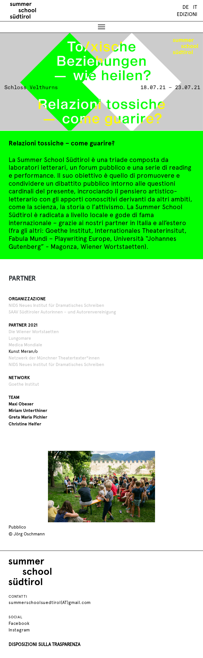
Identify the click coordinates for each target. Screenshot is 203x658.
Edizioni (187, 14)
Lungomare (20, 337)
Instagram (19, 629)
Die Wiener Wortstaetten (34, 331)
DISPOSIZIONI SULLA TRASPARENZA (44, 644)
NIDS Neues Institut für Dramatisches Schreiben (56, 304)
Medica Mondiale (25, 344)
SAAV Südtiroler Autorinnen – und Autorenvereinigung (62, 311)
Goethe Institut (24, 383)
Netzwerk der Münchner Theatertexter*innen (54, 357)
